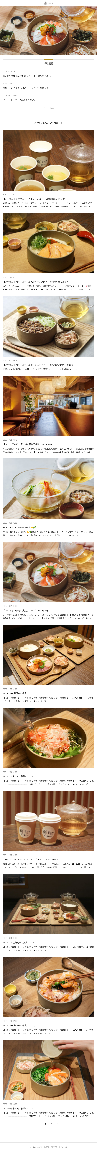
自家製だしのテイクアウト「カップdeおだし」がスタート (30, 859)
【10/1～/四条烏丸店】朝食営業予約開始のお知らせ (27, 444)
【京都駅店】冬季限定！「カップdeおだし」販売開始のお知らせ (34, 198)
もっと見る (48, 108)
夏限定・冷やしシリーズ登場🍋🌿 (19, 527)
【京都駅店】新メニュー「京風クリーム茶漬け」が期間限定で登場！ (36, 281)
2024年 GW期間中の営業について (19, 1025)
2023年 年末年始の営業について (18, 1108)
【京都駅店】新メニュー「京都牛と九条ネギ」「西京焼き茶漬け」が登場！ (39, 364)
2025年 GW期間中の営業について (19, 693)
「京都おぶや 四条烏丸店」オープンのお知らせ (25, 610)
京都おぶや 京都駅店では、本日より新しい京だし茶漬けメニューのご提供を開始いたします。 (41, 369)
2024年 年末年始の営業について (18, 776)
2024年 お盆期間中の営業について (19, 942)
